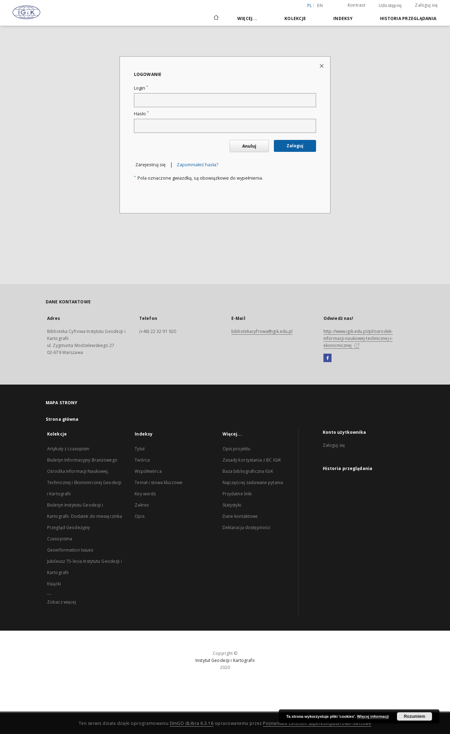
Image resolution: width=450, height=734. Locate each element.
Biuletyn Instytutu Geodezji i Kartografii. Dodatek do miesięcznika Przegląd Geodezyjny (84, 516)
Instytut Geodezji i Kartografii (225, 660)
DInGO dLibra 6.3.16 (192, 723)
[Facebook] (327, 358)
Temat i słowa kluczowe (158, 482)
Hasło (141, 114)
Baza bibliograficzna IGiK (248, 471)
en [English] (320, 5)
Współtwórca (148, 471)
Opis (139, 516)
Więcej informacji (373, 716)
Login (141, 88)
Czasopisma (59, 539)
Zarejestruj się (150, 165)
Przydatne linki (237, 494)
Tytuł (139, 449)
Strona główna (62, 419)
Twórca (142, 460)
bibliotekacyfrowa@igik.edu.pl (261, 331)
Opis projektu (237, 449)
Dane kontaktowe (240, 516)
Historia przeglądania (408, 18)
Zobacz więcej (61, 602)
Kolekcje (295, 18)
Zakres (142, 505)
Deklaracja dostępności (247, 527)
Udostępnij (390, 5)
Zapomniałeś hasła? (197, 165)
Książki (54, 584)
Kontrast (356, 5)
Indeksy (343, 18)
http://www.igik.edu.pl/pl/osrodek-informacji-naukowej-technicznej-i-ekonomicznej (358, 338)
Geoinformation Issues (70, 550)
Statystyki (232, 505)
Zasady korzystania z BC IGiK (252, 460)
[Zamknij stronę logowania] (322, 65)
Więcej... (247, 18)
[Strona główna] (216, 18)
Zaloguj (295, 146)
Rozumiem (414, 716)
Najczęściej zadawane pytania (253, 482)
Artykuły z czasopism (68, 449)
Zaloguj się (426, 5)
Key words (145, 494)
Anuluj (249, 146)
